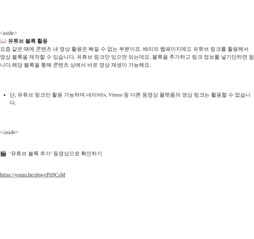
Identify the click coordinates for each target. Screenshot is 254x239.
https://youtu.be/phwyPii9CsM (32, 175)
